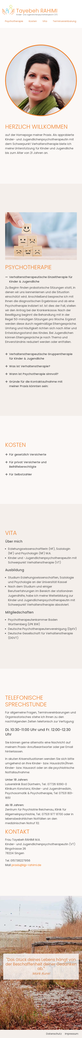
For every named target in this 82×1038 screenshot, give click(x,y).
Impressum (71, 1033)
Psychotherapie (14, 21)
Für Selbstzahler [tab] (20, 474)
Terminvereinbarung (64, 21)
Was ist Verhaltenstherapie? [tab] (29, 366)
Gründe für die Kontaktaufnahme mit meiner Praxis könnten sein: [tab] (36, 384)
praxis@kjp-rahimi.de (26, 865)
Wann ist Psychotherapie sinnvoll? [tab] (33, 374)
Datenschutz (54, 1033)
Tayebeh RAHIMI (37, 12)
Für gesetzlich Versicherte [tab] (27, 454)
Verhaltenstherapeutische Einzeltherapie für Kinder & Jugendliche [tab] (41, 279)
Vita (44, 21)
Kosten (33, 21)
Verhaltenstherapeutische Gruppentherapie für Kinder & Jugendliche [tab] (41, 356)
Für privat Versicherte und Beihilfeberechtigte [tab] (27, 464)
